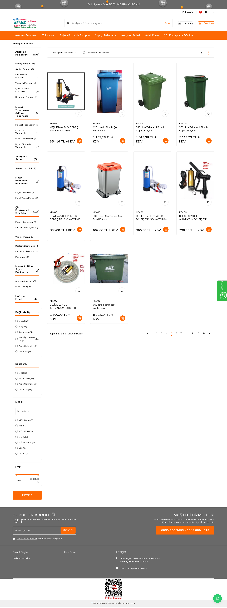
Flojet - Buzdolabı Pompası (75, 35)
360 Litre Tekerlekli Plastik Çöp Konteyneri (193, 129)
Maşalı (22, 321)
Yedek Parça (152, 35)
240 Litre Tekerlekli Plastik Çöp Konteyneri (150, 129)
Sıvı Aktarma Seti (25, 168)
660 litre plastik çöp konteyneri (104, 306)
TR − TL (206, 12)
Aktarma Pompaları (26, 35)
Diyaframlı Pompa (26, 97)
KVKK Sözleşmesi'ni (27, 540)
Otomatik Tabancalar (27, 132)
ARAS (21, 425)
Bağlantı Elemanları (26, 246)
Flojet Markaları (24, 192)
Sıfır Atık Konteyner (26, 227)
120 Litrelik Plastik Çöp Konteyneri (105, 129)
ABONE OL (68, 531)
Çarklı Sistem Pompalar (27, 90)
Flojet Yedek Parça (26, 198)
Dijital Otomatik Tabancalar (27, 145)
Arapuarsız (24, 332)
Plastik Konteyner (26, 222)
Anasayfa (18, 43)
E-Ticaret (103, 604)
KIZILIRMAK (24, 420)
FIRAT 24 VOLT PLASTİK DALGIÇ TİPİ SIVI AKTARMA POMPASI (65, 217)
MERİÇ (21, 436)
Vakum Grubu (25, 442)
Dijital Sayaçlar (24, 286)
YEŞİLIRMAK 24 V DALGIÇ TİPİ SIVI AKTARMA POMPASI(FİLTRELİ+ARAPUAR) (66, 129)
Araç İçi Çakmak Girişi (27, 339)
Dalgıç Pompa (25, 63)
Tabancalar (48, 35)
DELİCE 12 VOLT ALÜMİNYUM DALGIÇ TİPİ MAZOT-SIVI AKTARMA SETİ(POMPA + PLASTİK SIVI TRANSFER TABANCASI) (195, 217)
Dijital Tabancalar (26, 138)
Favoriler (188, 12)
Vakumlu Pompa (26, 83)
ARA (160, 23)
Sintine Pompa (24, 69)
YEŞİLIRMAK (24, 431)
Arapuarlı (23, 351)
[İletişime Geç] (217, 598)
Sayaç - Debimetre (105, 35)
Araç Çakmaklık (26, 346)
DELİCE (21, 453)
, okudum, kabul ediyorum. (38, 540)
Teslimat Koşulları (21, 559)
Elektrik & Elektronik (26, 251)
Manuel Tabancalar (26, 124)
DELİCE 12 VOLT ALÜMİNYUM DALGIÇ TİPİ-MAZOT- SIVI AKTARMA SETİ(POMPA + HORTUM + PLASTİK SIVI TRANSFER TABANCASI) (65, 306)
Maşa (21, 326)
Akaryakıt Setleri (130, 35)
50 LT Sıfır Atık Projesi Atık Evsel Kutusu (107, 217)
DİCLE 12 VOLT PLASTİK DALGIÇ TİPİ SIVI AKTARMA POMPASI (151, 217)
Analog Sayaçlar (25, 281)
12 (191, 333)
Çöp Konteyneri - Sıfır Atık (178, 35)
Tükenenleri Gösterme (96, 52)
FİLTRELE (27, 496)
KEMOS (53, 123)
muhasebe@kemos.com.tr (134, 569)
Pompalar (22, 257)
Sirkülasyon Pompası (27, 76)
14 (204, 333)
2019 (20, 447)
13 (197, 333)
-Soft (95, 604)
